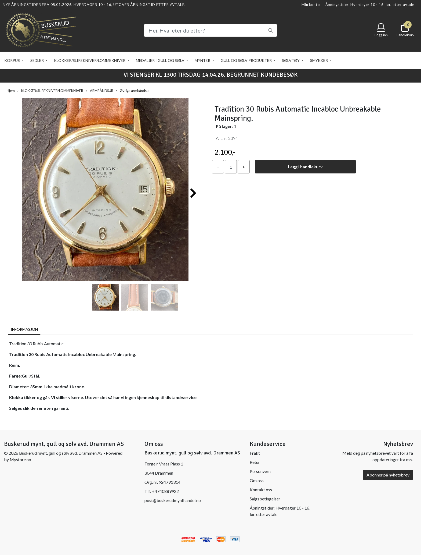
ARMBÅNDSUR (99, 90)
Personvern (260, 471)
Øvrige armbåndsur (133, 90)
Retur (255, 462)
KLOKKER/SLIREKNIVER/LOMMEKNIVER (90, 60)
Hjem (11, 90)
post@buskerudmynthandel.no (172, 500)
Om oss (257, 480)
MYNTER (203, 60)
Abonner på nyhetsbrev (387, 474)
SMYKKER (319, 60)
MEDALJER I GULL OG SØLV (160, 60)
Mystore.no (20, 459)
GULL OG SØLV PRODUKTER (247, 60)
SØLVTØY (291, 60)
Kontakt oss (261, 489)
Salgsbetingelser (265, 498)
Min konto (311, 4)
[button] (101, 278)
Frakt (255, 453)
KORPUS (12, 60)
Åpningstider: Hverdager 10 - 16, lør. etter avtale (370, 4)
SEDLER (37, 60)
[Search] (210, 30)
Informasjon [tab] (24, 329)
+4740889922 (165, 491)
